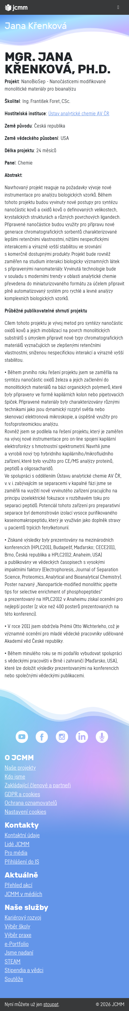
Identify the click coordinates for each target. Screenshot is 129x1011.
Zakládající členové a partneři (38, 786)
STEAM (13, 962)
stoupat (50, 1004)
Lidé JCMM (17, 844)
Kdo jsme (15, 777)
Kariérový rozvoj (23, 918)
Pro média (16, 853)
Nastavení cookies (25, 812)
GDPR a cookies (22, 794)
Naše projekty (20, 768)
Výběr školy (17, 927)
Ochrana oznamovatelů (31, 803)
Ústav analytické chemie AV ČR (78, 113)
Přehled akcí (18, 885)
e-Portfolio (17, 944)
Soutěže (14, 979)
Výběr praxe (18, 935)
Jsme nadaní (19, 953)
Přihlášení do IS (22, 862)
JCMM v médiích (23, 894)
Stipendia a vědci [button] (24, 970)
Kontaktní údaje (22, 835)
